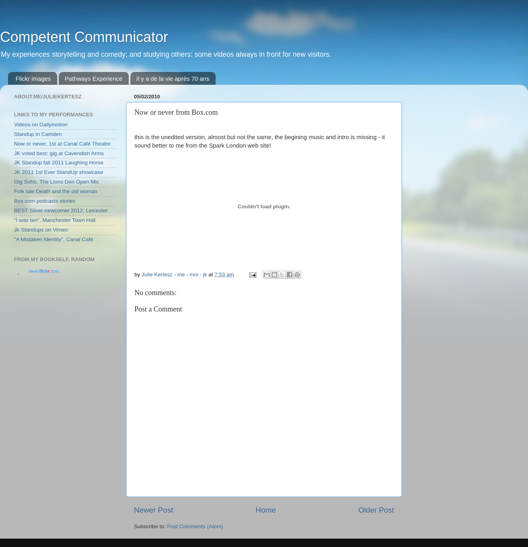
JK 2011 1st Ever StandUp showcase (58, 172)
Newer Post (153, 510)
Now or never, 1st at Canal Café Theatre (62, 144)
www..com (44, 271)
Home (266, 510)
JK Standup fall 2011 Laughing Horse (59, 163)
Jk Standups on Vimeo (41, 230)
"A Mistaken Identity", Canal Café (53, 239)
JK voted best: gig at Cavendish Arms (59, 153)
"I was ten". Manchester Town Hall (55, 220)
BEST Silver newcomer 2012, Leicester (61, 211)
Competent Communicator (84, 37)
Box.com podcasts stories (45, 201)
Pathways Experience (93, 78)
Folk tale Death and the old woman (56, 191)
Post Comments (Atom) (195, 526)
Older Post (376, 510)
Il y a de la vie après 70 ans (173, 78)
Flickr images (33, 78)
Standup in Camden (38, 134)
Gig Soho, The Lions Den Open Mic (56, 182)
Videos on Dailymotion (41, 125)
